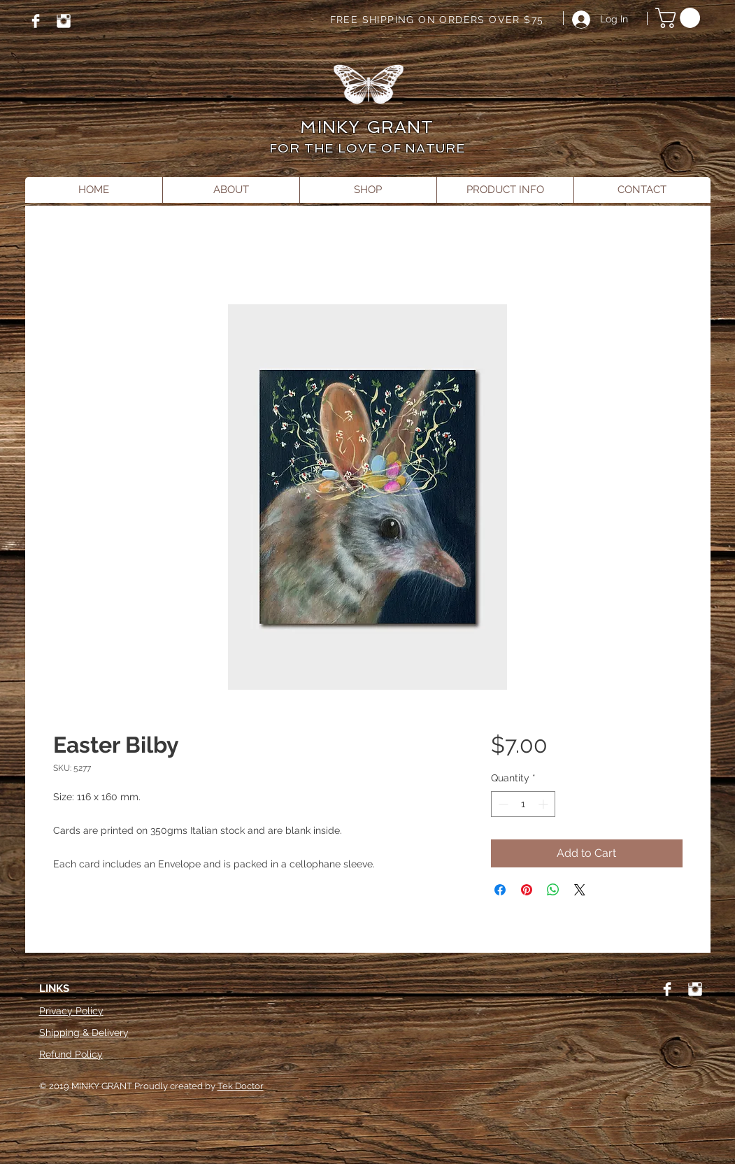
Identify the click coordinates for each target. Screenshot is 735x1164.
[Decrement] (502, 804)
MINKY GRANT (367, 127)
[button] (680, 18)
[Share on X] (579, 889)
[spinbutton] (523, 804)
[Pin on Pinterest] (526, 889)
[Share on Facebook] (500, 889)
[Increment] (544, 804)
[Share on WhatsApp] (553, 889)
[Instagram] (64, 21)
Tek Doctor (240, 1086)
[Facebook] (36, 21)
